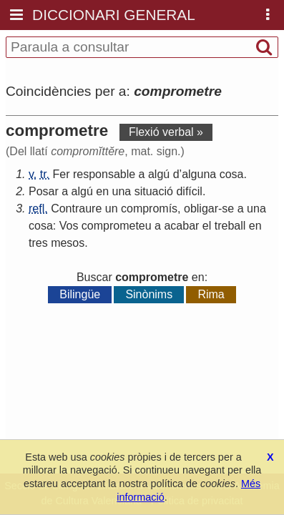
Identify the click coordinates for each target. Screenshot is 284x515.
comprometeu (117, 226)
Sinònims (148, 294)
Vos (69, 226)
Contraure (76, 208)
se (228, 208)
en (102, 191)
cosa (232, 174)
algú (159, 174)
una (122, 191)
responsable (104, 174)
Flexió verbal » (166, 132)
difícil (189, 191)
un (111, 208)
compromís (149, 208)
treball (230, 226)
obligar (201, 208)
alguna (199, 174)
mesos (67, 243)
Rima (210, 294)
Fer (61, 174)
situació (153, 191)
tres (38, 243)
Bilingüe (79, 294)
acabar (181, 226)
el (206, 226)
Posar (44, 191)
